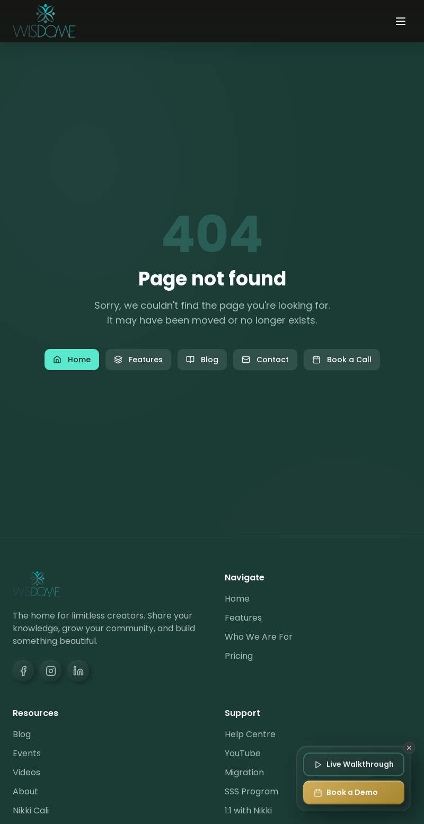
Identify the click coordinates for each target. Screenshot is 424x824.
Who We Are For (259, 637)
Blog (202, 359)
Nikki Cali (31, 810)
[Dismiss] (409, 748)
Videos (26, 772)
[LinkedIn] (78, 671)
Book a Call (342, 359)
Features (138, 359)
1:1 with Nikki (248, 810)
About (25, 791)
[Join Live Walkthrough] (353, 764)
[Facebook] (23, 671)
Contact (265, 359)
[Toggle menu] (400, 21)
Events (27, 753)
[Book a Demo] (353, 792)
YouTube (243, 753)
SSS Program (251, 791)
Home (72, 359)
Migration (244, 772)
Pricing (239, 656)
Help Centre (250, 734)
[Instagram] (50, 671)
